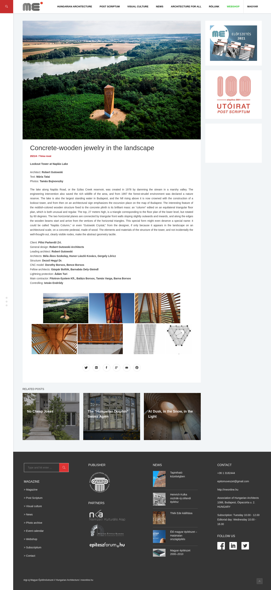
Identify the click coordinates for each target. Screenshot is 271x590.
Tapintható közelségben (177, 474)
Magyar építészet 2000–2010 (180, 552)
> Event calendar (34, 530)
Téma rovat (45, 156)
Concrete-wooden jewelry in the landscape (92, 147)
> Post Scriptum (33, 497)
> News (28, 514)
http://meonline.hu (227, 489)
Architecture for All (186, 6)
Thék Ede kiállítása (181, 513)
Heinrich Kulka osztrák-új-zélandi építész (180, 498)
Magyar (252, 6)
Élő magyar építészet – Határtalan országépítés (183, 535)
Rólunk (214, 6)
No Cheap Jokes (40, 411)
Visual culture (137, 6)
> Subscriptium (32, 547)
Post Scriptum (110, 6)
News (159, 6)
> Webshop (30, 539)
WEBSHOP (233, 6)
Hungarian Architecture (74, 6)
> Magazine (31, 489)
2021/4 (33, 156)
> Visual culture (33, 506)
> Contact (29, 555)
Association (224, 497)
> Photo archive (33, 522)
